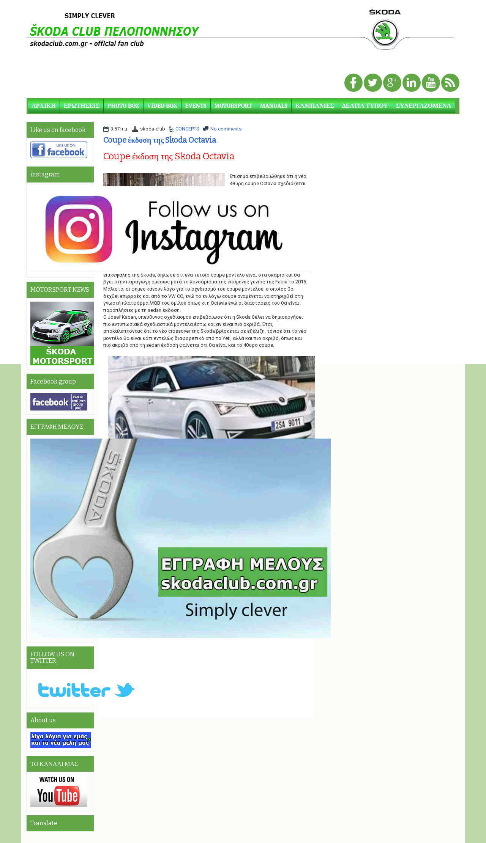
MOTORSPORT (233, 105)
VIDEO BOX (162, 105)
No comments (225, 129)
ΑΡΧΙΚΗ (44, 105)
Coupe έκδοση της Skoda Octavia (159, 140)
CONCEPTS (187, 129)
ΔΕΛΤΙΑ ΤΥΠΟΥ (365, 105)
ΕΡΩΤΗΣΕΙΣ (81, 105)
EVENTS (196, 105)
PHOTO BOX (123, 105)
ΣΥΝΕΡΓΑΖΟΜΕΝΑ (423, 105)
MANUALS (273, 105)
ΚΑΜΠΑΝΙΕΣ (314, 105)
